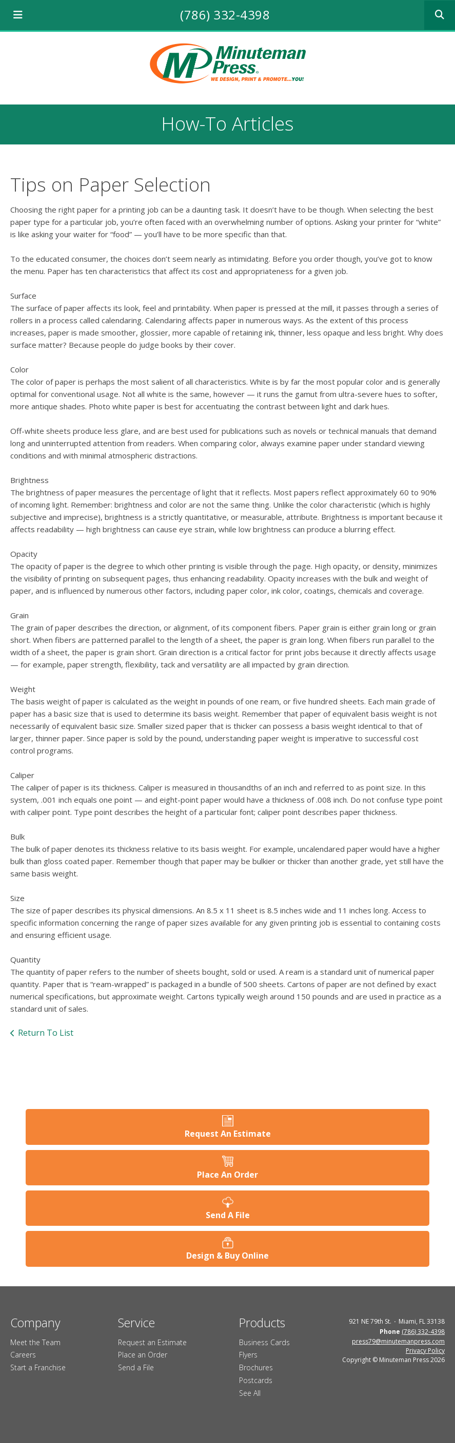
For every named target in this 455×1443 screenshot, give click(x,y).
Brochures (256, 1367)
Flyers (248, 1355)
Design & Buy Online (227, 1255)
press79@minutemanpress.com (398, 1341)
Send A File (228, 1215)
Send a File (136, 1367)
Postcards (255, 1380)
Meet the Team (35, 1342)
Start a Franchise (38, 1367)
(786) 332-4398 (225, 14)
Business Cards (264, 1342)
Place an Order (142, 1355)
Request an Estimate (152, 1342)
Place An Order (227, 1174)
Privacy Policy (425, 1350)
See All (250, 1393)
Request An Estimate (228, 1133)
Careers (23, 1355)
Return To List (45, 1032)
